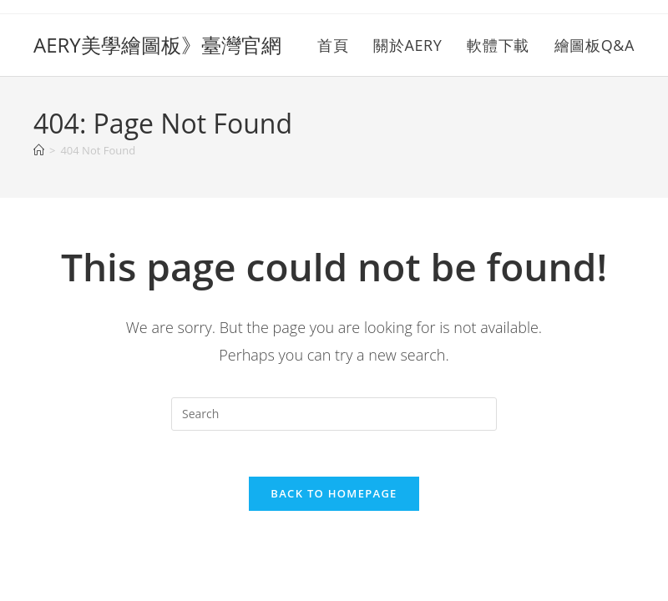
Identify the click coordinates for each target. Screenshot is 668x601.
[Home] (38, 150)
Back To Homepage (334, 498)
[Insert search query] (334, 414)
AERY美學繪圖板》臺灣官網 (157, 44)
